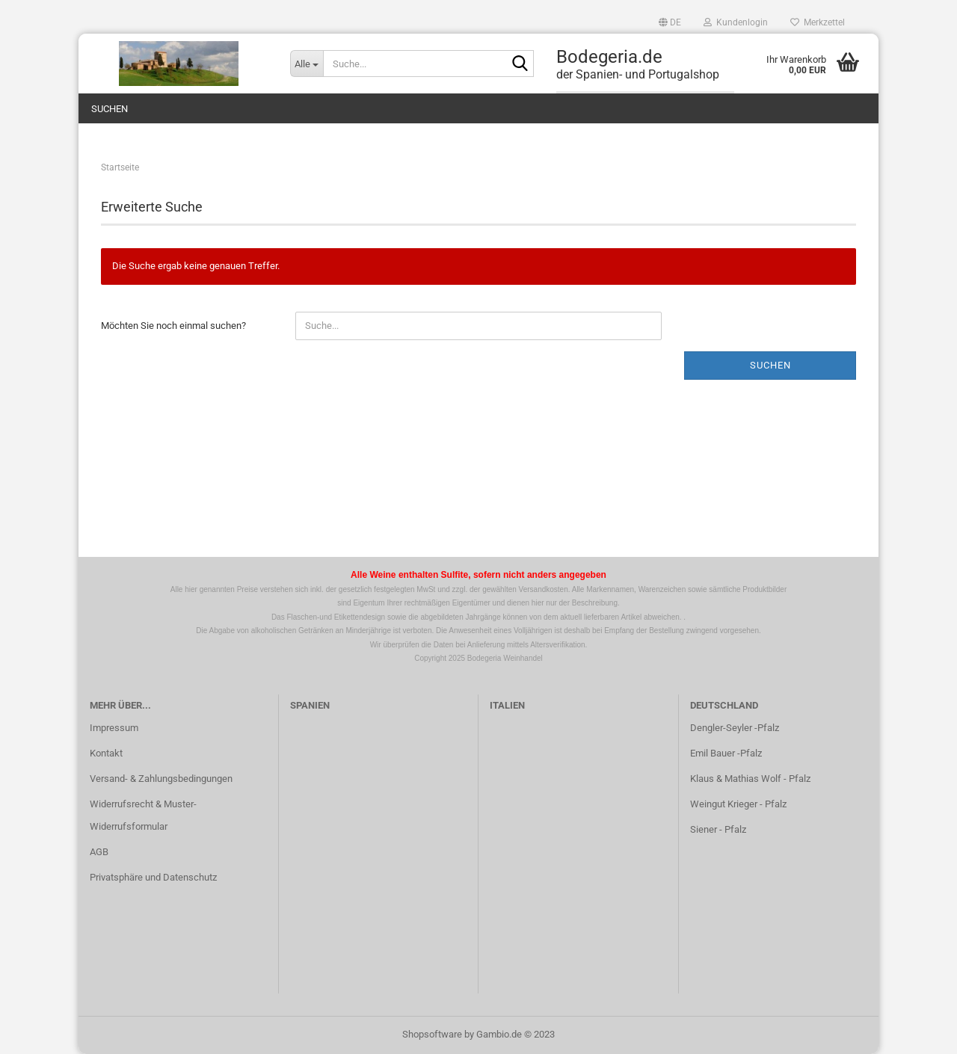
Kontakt (106, 753)
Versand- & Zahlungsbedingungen (161, 778)
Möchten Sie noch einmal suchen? (173, 325)
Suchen (109, 108)
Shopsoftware (432, 1034)
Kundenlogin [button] (736, 22)
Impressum (114, 727)
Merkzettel (817, 22)
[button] (669, 22)
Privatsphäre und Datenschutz (153, 877)
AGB (99, 851)
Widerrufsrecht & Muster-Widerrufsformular (143, 815)
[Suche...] (306, 63)
